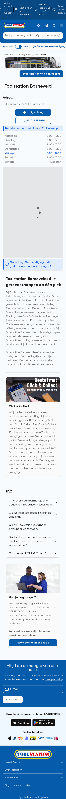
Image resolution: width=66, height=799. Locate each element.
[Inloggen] (46, 25)
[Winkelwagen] (54, 25)
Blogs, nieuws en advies (17, 763)
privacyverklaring (53, 679)
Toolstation (22, 796)
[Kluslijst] (38, 25)
